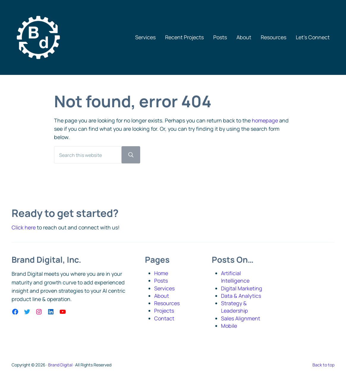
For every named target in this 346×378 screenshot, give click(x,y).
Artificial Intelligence (235, 277)
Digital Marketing (241, 288)
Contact (164, 318)
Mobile (229, 325)
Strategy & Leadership (234, 307)
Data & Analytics (241, 295)
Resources (167, 303)
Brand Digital (60, 365)
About (161, 295)
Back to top (323, 365)
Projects (164, 310)
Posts (161, 280)
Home (161, 273)
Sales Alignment (240, 318)
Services (164, 288)
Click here (24, 227)
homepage (265, 120)
